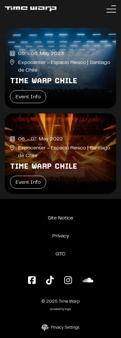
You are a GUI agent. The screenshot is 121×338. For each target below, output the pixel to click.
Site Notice (60, 218)
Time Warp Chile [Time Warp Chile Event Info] (43, 80)
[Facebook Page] (32, 280)
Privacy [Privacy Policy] (60, 236)
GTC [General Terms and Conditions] (60, 254)
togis (68, 309)
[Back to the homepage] (30, 8)
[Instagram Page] (68, 280)
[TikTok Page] (50, 280)
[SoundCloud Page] (87, 280)
